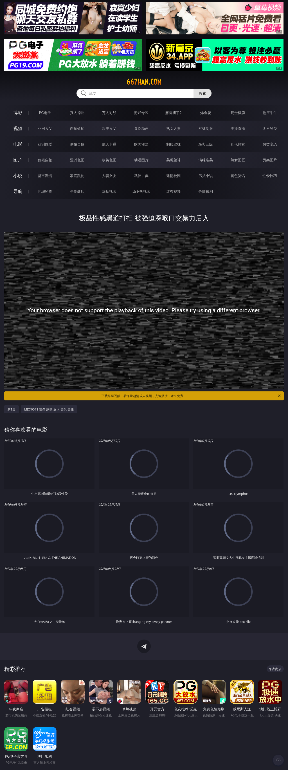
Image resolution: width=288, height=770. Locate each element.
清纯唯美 (205, 159)
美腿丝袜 (173, 159)
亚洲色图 (77, 159)
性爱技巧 (270, 175)
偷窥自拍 (45, 159)
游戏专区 (141, 112)
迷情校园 (173, 175)
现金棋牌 (238, 112)
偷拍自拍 (77, 144)
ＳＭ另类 (270, 128)
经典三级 (205, 144)
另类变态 (270, 144)
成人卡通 (109, 144)
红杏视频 (173, 191)
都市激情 (45, 175)
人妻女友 (109, 175)
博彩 (17, 113)
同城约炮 (45, 191)
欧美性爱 (141, 144)
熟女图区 (238, 159)
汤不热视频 (141, 191)
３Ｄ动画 (141, 128)
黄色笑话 (238, 175)
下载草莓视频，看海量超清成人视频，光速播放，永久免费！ (191, 396)
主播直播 (238, 128)
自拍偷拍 (77, 128)
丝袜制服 (205, 128)
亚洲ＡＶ (45, 128)
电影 (17, 144)
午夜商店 (77, 191)
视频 (17, 128)
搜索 (202, 93)
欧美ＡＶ (109, 128)
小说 (17, 176)
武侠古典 (141, 175)
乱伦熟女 (238, 144)
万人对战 (109, 112)
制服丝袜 (173, 144)
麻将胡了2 (173, 112)
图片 (17, 160)
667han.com (144, 81)
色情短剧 (205, 191)
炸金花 (205, 112)
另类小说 (205, 175)
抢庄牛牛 (270, 112)
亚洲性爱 (45, 144)
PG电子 (45, 112)
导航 (17, 191)
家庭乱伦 (77, 175)
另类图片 (270, 159)
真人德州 (77, 112)
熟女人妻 (173, 128)
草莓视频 (109, 191)
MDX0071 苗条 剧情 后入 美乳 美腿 (49, 409)
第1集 (11, 409)
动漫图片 (141, 159)
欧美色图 (109, 159)
